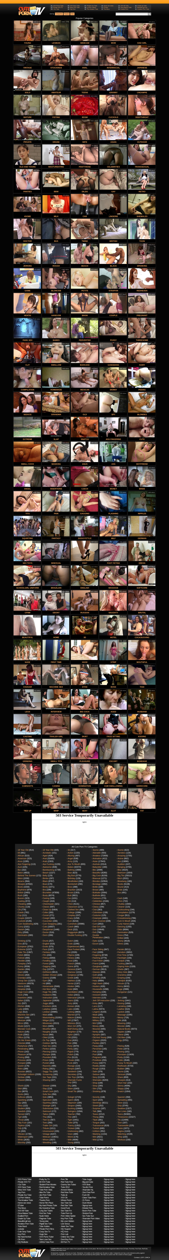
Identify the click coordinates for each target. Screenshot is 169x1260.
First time (122, 955)
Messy (120, 1017)
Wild (95, 1140)
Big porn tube (87, 1182)
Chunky (21, 907)
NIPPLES (142, 514)
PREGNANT (142, 315)
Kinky (95, 1003)
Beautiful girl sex (142, 7)
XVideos (53, 1250)
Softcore (21, 1097)
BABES (56, 340)
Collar (45, 912)
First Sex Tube (45, 1213)
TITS (27, 514)
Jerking (121, 1000)
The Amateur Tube (92, 9)
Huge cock (23, 992)
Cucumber (47, 921)
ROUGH (56, 266)
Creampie (97, 918)
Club (95, 909)
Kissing (121, 1003)
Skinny (121, 1086)
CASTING (27, 736)
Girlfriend (47, 972)
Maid (45, 1015)
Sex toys (72, 1077)
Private (71, 1060)
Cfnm (120, 901)
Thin (70, 1117)
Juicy (70, 1003)
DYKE (84, 687)
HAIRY (142, 365)
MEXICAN (84, 390)
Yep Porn (73, 9)
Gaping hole (123, 966)
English (46, 944)
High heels (98, 983)
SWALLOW (56, 365)
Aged (45, 856)
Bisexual (96, 878)
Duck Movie (87, 1203)
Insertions (22, 998)
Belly (45, 875)
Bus (119, 892)
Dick (95, 929)
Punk (70, 1063)
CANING (56, 786)
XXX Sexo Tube (75, 6)
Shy (69, 1086)
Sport (95, 1100)
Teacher (71, 1114)
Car (69, 898)
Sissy (95, 1086)
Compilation (123, 912)
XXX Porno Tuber (46, 1237)
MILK (56, 216)
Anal (45, 858)
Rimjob (71, 1069)
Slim (95, 1088)
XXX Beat (86, 1184)
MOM (113, 43)
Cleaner (121, 907)
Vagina (121, 1131)
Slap (45, 1088)
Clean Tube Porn (89, 1197)
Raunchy (47, 1066)
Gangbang (97, 966)
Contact (137, 1257)
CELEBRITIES (113, 167)
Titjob (95, 1120)
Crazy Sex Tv (44, 1231)
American (22, 858)
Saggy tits (47, 1071)
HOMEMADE (56, 390)
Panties (96, 1043)
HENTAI (27, 315)
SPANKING (142, 266)
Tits (119, 1120)
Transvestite (123, 1125)
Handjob (121, 980)
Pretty (120, 1057)
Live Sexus (65, 1224)
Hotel (70, 989)
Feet (95, 952)
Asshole (96, 864)
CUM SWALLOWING (113, 786)
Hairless (71, 980)
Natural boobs (124, 1029)
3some (96, 850)
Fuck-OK (86, 1195)
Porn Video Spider (68, 1216)
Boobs (120, 884)
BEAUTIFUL (27, 637)
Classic (46, 907)
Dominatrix (23, 935)
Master (21, 1017)
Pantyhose (22, 1046)
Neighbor (72, 1032)
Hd (44, 983)
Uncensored (48, 1131)
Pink (95, 1051)
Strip (120, 1105)
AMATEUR (56, 92)
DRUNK (56, 142)
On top (46, 1040)
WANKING (56, 464)
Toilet (70, 1123)
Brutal (70, 892)
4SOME (27, 216)
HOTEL (113, 637)
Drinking (21, 941)
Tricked (71, 1128)
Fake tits (22, 952)
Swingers (72, 1111)
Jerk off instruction (101, 1000)
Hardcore (22, 983)
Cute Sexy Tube (24, 1231)
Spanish (121, 1097)
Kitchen (21, 1006)
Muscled (96, 1029)
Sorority (96, 1097)
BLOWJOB (56, 291)
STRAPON (113, 291)
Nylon (70, 1034)
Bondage (97, 884)
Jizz (19, 1003)
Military (96, 1020)
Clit (19, 909)
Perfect (46, 1049)
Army (70, 861)
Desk (70, 929)
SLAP (56, 439)
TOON (142, 241)
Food (70, 961)
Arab (45, 861)
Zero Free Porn (88, 1192)
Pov (69, 1057)
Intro (120, 998)
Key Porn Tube (67, 1218)
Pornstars (122, 1054)
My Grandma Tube (47, 1208)
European (22, 946)
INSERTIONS (56, 489)
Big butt (71, 875)
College (71, 912)
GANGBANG (113, 365)
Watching (122, 1134)
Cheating (22, 904)
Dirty (20, 932)
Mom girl (72, 1026)
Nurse (45, 1034)
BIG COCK (85, 712)
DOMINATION (85, 786)
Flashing (96, 958)
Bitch (120, 878)
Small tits (72, 1091)
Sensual (121, 1074)
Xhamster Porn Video (91, 1218)
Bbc (94, 870)
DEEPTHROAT (142, 117)
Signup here (87, 1205)
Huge (120, 989)
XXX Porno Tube (58, 6)
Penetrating (23, 1049)
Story (20, 1105)
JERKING (27, 266)
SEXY (84, 811)
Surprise (96, 1108)
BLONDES (142, 414)
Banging (121, 867)
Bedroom (122, 873)
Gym (45, 980)
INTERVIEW (56, 712)
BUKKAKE (85, 365)
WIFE (84, 142)
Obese (121, 1034)
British (20, 892)
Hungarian (122, 992)
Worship (21, 1142)
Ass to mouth (74, 864)
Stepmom (72, 1103)
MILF (113, 538)
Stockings (97, 1103)
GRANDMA (56, 414)
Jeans (70, 1000)
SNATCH (85, 439)
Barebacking (48, 870)
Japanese (47, 1000)
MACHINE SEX (56, 687)
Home (20, 986)
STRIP (113, 662)
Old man (121, 1037)
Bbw (120, 870)
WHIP (56, 811)
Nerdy (95, 1032)
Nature (21, 1032)
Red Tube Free (67, 1182)
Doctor (46, 932)
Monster (121, 1026)
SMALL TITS (56, 761)
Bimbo (46, 878)
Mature (71, 1017)
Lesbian (46, 1012)
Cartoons (97, 898)
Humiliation (73, 992)
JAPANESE (142, 68)
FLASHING (113, 514)
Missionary (47, 1023)
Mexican (21, 1020)
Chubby (121, 904)
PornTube (138, 1249)
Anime (120, 858)
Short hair (122, 1083)
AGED (113, 712)
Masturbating (49, 1017)
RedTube (145, 1249)
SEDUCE (27, 414)
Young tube (43, 1221)
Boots (20, 887)
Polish (70, 1054)
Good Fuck (65, 1208)
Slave (70, 1088)
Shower (46, 1086)
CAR (85, 216)
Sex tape (47, 1077)
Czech (70, 927)
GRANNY (113, 92)
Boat (45, 884)
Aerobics (121, 853)
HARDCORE (142, 786)
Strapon (71, 1105)
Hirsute (121, 983)
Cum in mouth (124, 921)
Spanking (22, 1100)
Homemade (48, 986)
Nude (20, 1034)
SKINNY (113, 390)
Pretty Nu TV (44, 1179)
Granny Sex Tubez (68, 1184)
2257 (142, 1257)
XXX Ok (64, 1197)
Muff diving (73, 1029)
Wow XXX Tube (75, 7)
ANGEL (27, 489)
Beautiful (97, 873)
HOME (56, 637)
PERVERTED (85, 340)
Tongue (96, 1123)
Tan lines (122, 1111)
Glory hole (122, 972)
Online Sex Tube (67, 1237)
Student (21, 1108)
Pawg (95, 1046)
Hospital (21, 989)
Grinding (96, 978)
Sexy (95, 1077)
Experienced (73, 946)
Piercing (46, 1051)
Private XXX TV (58, 7)
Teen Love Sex (45, 1239)
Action (70, 853)
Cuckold (21, 921)
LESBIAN (56, 43)
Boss (70, 887)
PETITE (84, 291)
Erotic (70, 944)
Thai (45, 1117)
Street (95, 1105)
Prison (46, 1060)
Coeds (21, 912)
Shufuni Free (87, 1213)
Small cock (48, 1091)
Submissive (48, 1108)
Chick (70, 904)
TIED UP (27, 811)
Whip (120, 1137)
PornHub (131, 1249)
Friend (95, 963)
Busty (45, 895)
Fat (69, 952)
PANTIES (27, 192)
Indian (70, 995)
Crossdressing (124, 918)
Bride (120, 890)
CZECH (84, 489)
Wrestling (47, 1142)
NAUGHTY (113, 613)
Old (69, 1037)
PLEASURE (84, 761)
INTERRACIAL (113, 68)
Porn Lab (64, 1234)
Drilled (120, 938)
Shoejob (121, 1080)
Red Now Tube (67, 1192)
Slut (19, 1091)
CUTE (142, 439)
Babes (70, 867)
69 (19, 853)
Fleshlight (122, 958)
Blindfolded (73, 881)
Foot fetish (98, 961)
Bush (20, 895)
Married (71, 1015)
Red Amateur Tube (47, 1187)
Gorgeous (72, 975)
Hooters (96, 986)
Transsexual (98, 1125)
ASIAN (113, 142)
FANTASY (56, 538)
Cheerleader (48, 904)
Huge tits (47, 992)
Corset (46, 915)
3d (69, 850)
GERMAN (142, 538)
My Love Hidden (67, 1221)
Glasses (96, 972)
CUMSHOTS (27, 786)
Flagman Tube (45, 1218)
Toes (45, 1123)
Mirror (20, 1023)
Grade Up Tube (142, 6)
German (96, 969)
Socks (20, 1094)
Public (120, 1060)
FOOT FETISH (113, 563)
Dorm (45, 935)
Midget (46, 1020)
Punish (46, 1063)
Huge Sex (43, 1234)
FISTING (56, 117)
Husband (47, 995)
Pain (70, 1043)
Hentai (71, 983)
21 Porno (86, 1200)
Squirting (47, 1103)
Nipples (121, 1032)
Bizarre (21, 881)
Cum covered (99, 921)
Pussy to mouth (125, 1063)
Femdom (122, 952)
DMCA (147, 1257)
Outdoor (46, 1043)
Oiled (45, 1037)
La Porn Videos (91, 7)
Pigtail (70, 1051)
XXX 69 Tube (124, 6)
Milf (69, 1020)
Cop (20, 915)
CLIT (27, 365)
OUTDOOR (142, 142)
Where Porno (66, 1200)
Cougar (121, 915)
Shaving (46, 1080)
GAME (27, 291)
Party (70, 1046)
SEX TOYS (27, 563)
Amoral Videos (67, 1190)
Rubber (121, 1069)
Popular (66, 14)
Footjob (121, 961)
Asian (95, 861)
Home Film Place (46, 1203)
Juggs (45, 1003)
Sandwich (72, 1071)
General (71, 969)
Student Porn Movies (47, 1184)
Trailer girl (47, 1125)
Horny (120, 986)
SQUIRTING (27, 538)
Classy (96, 907)
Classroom (72, 907)
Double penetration (98, 936)
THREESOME (142, 340)
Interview (97, 998)
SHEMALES (142, 216)
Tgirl (20, 1117)
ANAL (84, 68)
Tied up (46, 1120)
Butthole (96, 895)
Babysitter (97, 867)
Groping (121, 978)
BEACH (84, 266)
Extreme (21, 949)
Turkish (96, 1128)
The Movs (107, 9)
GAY (113, 192)
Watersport (23, 1137)
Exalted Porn (124, 9)
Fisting (46, 958)
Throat (21, 1120)
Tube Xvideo (44, 1226)
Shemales (97, 1080)
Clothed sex (73, 909)
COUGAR (27, 687)
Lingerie (96, 1012)
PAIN (56, 514)
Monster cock (24, 1029)
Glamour (72, 972)
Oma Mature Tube (126, 7)
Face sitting (98, 949)
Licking (71, 1012)
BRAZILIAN (56, 588)
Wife (70, 1140)
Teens (120, 1114)
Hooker (71, 986)
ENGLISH (85, 588)
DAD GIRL (142, 43)
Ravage (71, 1066)
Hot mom (47, 989)
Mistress (71, 1023)
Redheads (122, 1066)
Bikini (20, 878)
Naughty (46, 1032)
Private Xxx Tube (92, 6)
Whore (46, 1140)
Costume (97, 915)
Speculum (47, 1100)
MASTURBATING (56, 167)
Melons (96, 1017)
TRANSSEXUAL (142, 167)
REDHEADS (142, 291)
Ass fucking (48, 864)
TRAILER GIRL (56, 736)
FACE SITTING (113, 736)
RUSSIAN (84, 613)
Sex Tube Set (66, 1203)
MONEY (113, 489)
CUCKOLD (113, 117)
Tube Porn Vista (45, 1190)
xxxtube (21, 1229)
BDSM (85, 117)
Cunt (95, 924)
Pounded (47, 1057)
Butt (69, 895)
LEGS (27, 712)
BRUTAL (142, 613)
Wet (94, 1137)
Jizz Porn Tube (45, 1195)
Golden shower (50, 975)
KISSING (142, 736)
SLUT (113, 811)
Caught (46, 901)
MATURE (27, 117)
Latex (70, 1009)
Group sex (23, 980)
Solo (45, 1097)
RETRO (142, 192)
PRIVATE (27, 142)
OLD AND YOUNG (27, 167)
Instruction (47, 998)
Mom (45, 1026)
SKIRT (85, 736)
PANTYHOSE (85, 167)
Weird (70, 1137)
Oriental (21, 1043)
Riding (46, 1069)
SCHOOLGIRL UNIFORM (27, 588)
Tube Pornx (44, 1197)
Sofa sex (47, 1094)
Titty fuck (22, 1123)
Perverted (97, 1049)
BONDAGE (142, 761)
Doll (94, 932)
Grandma (122, 975)
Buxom (21, 898)
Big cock (97, 875)
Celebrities (97, 901)
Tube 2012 (65, 1187)
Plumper (46, 1054)
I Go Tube (56, 9)
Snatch (121, 1091)
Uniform (96, 1131)
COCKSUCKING (142, 637)
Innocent (96, 995)
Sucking (71, 1108)
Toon (120, 1123)
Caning (46, 898)
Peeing (121, 1046)
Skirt (20, 1088)
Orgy (120, 1040)
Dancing (121, 927)
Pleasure (22, 1054)
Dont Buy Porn (67, 1239)
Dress (120, 935)
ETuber (106, 7)
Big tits (121, 875)
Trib (19, 1128)
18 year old (23, 850)
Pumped (21, 1063)
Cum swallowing (25, 924)
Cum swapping (50, 924)
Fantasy (46, 952)
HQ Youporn (66, 1229)
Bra (44, 890)
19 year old (48, 850)
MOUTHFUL (142, 662)
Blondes (96, 881)
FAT (142, 811)
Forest (46, 963)
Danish (21, 929)
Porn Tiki (64, 1179)
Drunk (45, 941)
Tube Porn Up (66, 1213)
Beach (46, 873)
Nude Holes (44, 1216)
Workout (121, 1140)
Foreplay (22, 963)
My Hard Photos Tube (48, 1205)
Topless (21, 1125)
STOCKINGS (56, 68)
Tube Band (22, 1226)
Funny (20, 966)
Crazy (70, 918)
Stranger (47, 1105)
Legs (20, 1012)
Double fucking (75, 935)
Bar (19, 870)
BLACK (113, 266)
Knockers (47, 1006)
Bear (70, 873)
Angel (70, 858)
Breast (96, 890)
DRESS (142, 563)
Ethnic (120, 944)
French (71, 963)
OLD (85, 414)
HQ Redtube (23, 1242)
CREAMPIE (142, 92)
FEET (84, 563)
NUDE (27, 662)
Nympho (96, 1034)
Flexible (21, 961)
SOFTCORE (142, 588)
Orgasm (96, 1040)
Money (96, 1026)
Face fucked (73, 949)
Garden (21, 969)
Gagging (46, 966)
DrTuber (125, 1249)
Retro (20, 1069)
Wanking (96, 1134)
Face (45, 949)
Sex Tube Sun (88, 1216)
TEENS (85, 92)
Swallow (121, 1108)
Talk (94, 1111)
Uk (19, 1131)
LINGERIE (113, 216)
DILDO (85, 192)
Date (72, 14)
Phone (21, 1051)
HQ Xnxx (64, 1231)
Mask (95, 1015)
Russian (21, 1071)
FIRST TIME (56, 662)
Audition (121, 864)
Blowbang (122, 881)
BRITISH (113, 241)
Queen (21, 1066)
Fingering (97, 955)
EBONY (56, 613)
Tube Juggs (87, 1179)
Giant (20, 972)
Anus (20, 861)
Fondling (47, 961)
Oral (70, 1040)
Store (120, 1103)
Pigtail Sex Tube (45, 1224)
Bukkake (96, 892)
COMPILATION (27, 390)
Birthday (71, 878)
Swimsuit (47, 1111)
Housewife (97, 989)
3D (85, 637)
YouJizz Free (87, 1187)
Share (120, 1077)
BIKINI (85, 315)
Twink (120, 1128)
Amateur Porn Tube (143, 9)
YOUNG (27, 43)
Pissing (121, 1051)
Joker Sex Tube (67, 1226)
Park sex (47, 1046)
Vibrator (21, 1134)
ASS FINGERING (113, 439)
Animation (97, 858)
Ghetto (121, 969)
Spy (19, 1103)
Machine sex (24, 1015)
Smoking (97, 1091)
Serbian (21, 1077)
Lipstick (121, 1012)
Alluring (71, 856)
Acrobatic (47, 853)
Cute (45, 927)
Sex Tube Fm (66, 1211)
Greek (70, 978)
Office (20, 1037)
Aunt (20, 867)
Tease (95, 1114)
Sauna (120, 1071)
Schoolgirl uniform (26, 1074)
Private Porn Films (46, 1229)
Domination (123, 932)
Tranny (71, 1125)
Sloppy (121, 1088)
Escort (95, 944)
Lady (20, 1009)
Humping (97, 992)
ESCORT (113, 761)
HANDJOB (56, 315)
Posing (21, 1057)
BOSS (113, 687)
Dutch (70, 941)
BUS (56, 241)
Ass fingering (24, 864)
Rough (96, 1069)
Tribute (46, 1128)
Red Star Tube (67, 1205)
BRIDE (142, 489)
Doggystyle (73, 932)
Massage (122, 1015)
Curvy (20, 927)
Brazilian (72, 890)
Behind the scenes (27, 875)
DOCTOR (27, 241)
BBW (56, 192)
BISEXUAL (56, 563)
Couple (21, 918)
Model (20, 1026)
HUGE (85, 662)
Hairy (95, 980)
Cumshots (72, 924)
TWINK (85, 241)
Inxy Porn (21, 1234)
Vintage (46, 1134)
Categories (59, 14)
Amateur (96, 856)
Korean (71, 1006)
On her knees (24, 1040)
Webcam (47, 1137)
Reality (96, 1066)
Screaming (47, 1074)
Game (70, 966)
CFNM (27, 613)
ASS (113, 464)
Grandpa (22, 978)
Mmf (95, 1023)
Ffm (44, 955)
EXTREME (27, 439)
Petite (120, 1049)
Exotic (45, 946)
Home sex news (108, 6)
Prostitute (97, 1060)
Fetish (20, 955)
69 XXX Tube (44, 1182)
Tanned (21, 1114)
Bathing (71, 870)
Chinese (96, 904)
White (20, 1140)
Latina (95, 1009)
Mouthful (47, 1029)
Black (45, 881)
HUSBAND (142, 712)
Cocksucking (123, 909)
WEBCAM (84, 43)
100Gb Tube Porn (46, 1242)
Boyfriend (22, 890)
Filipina (71, 955)
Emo (20, 944)
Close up (47, 909)
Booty (45, 887)
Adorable (97, 853)
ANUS (84, 464)
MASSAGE (113, 588)
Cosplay (71, 915)
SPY (113, 414)
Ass (119, 861)
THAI (142, 687)
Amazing (121, 856)
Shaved (21, 1080)
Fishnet (21, 958)
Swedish (22, 1111)
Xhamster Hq (87, 1190)
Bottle (95, 887)
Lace (95, 1006)
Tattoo (45, 1114)
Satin (95, 1071)
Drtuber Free (87, 1208)
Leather (121, 1009)
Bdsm (20, 873)
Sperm (71, 1100)
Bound (120, 887)
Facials (121, 949)
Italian (20, 1000)
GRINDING (27, 761)
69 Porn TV (65, 1242)
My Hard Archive (24, 1237)
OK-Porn (21, 1239)
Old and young (99, 1037)
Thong (95, 1117)
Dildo (120, 929)
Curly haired (123, 924)
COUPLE (113, 315)
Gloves (21, 975)
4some (121, 850)
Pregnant (97, 1057)
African (21, 856)
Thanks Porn (44, 1200)
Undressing (73, 1131)
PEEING (142, 390)
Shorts (21, 1086)
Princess (22, 1060)
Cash (120, 898)
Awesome (47, 867)
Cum (70, 921)
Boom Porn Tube (89, 1211)
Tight (70, 1120)
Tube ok (64, 1195)
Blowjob (21, 884)
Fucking (121, 963)
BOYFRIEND (142, 464)
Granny (46, 978)
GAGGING (84, 514)
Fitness (71, 958)
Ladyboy (46, 1009)
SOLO (27, 92)
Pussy (95, 1063)
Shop (95, 1083)
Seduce (96, 1074)
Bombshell (72, 884)
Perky (70, 1049)
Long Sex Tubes (45, 1211)
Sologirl (71, 1097)
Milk (119, 1020)
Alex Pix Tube (44, 1192)
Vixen (70, 1134)
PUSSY (113, 340)
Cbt (69, 901)
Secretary (72, 1074)
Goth (95, 975)
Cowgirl (46, 918)
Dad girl (96, 927)
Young (70, 1142)
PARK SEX (27, 340)
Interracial (72, 998)
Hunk (20, 995)
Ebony (120, 941)
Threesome (123, 1117)
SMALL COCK (27, 464)
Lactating (122, 1006)
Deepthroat (48, 929)
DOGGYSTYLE (84, 538)
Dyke (95, 941)
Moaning (121, 1023)
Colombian (97, 912)
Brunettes (47, 892)
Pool (95, 1054)
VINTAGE (27, 68)
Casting (21, 901)
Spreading (122, 1100)
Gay (44, 969)
